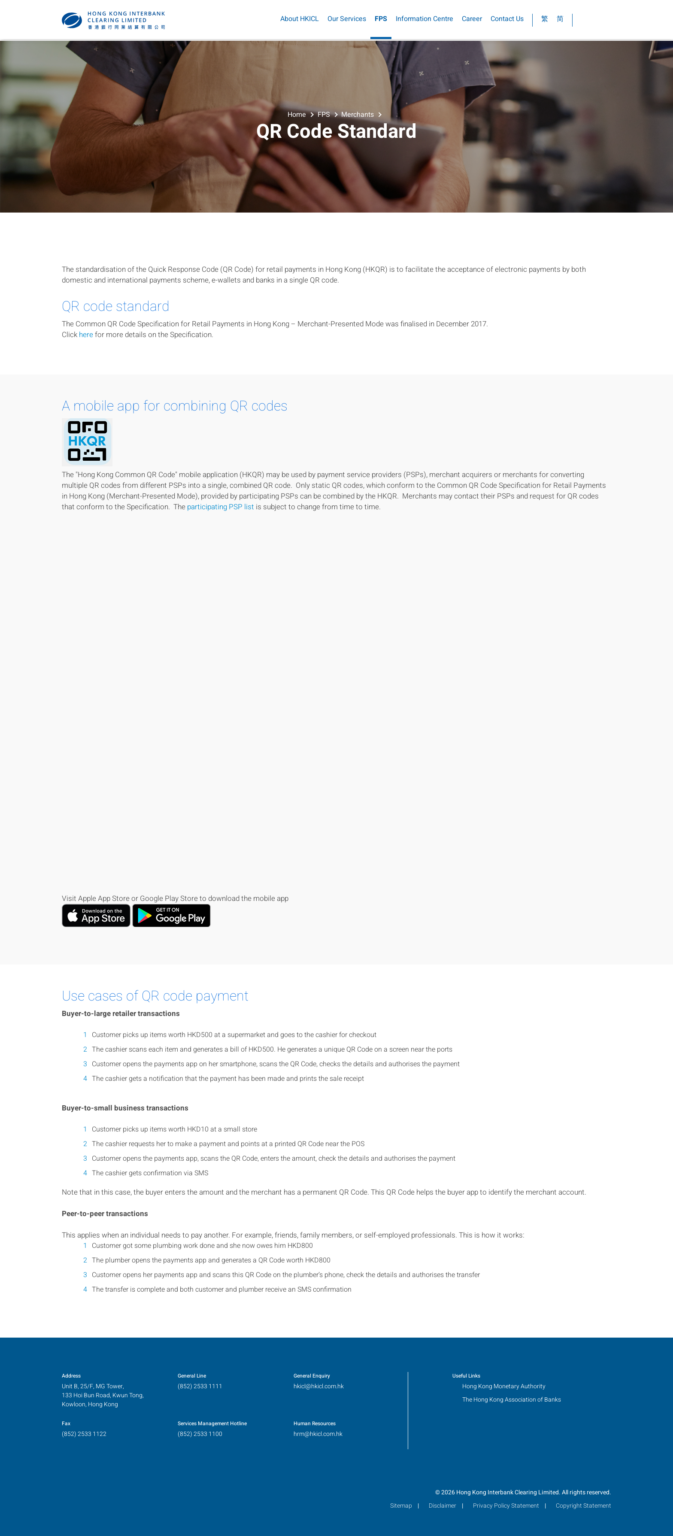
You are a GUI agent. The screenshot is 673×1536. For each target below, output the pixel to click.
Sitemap (401, 1505)
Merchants (357, 114)
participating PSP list (220, 507)
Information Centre (424, 20)
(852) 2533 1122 (84, 1434)
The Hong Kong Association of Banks (511, 1399)
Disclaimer (442, 1505)
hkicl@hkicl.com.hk (319, 1386)
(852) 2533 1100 (200, 1434)
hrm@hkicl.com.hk (318, 1434)
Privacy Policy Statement (506, 1505)
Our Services (346, 20)
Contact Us (507, 20)
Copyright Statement (583, 1505)
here (86, 334)
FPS (381, 20)
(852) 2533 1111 (200, 1386)
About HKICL (299, 20)
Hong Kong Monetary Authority (504, 1386)
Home (297, 114)
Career (472, 20)
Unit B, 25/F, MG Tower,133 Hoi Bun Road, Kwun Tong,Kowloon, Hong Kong (103, 1395)
